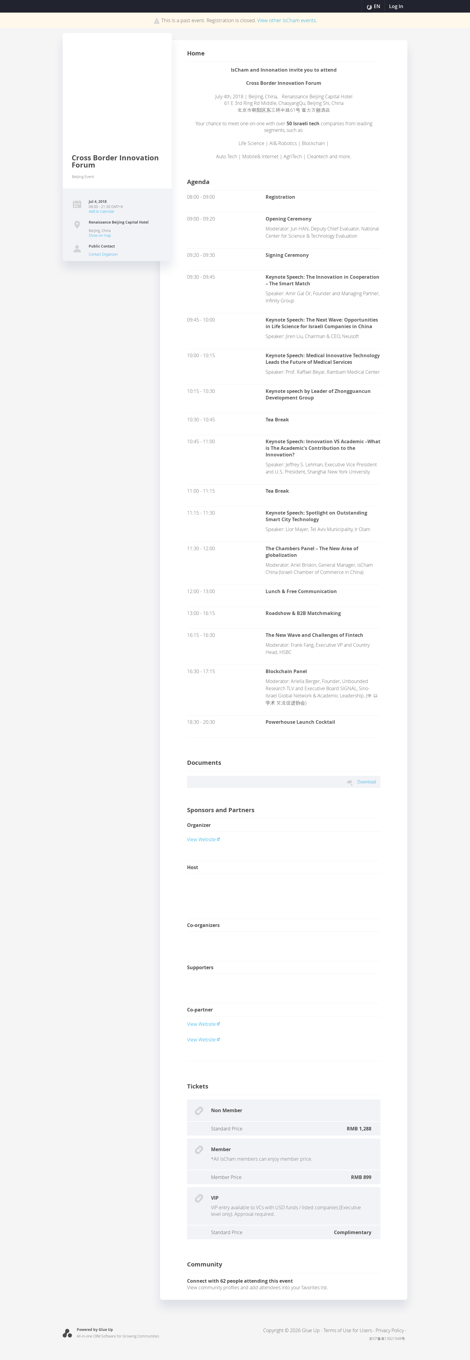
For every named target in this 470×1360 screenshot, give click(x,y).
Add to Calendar (102, 211)
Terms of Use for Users (347, 1330)
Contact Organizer (103, 254)
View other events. (287, 20)
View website (203, 839)
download (366, 782)
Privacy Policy (390, 1330)
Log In (395, 6)
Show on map (100, 235)
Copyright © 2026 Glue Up (291, 1330)
